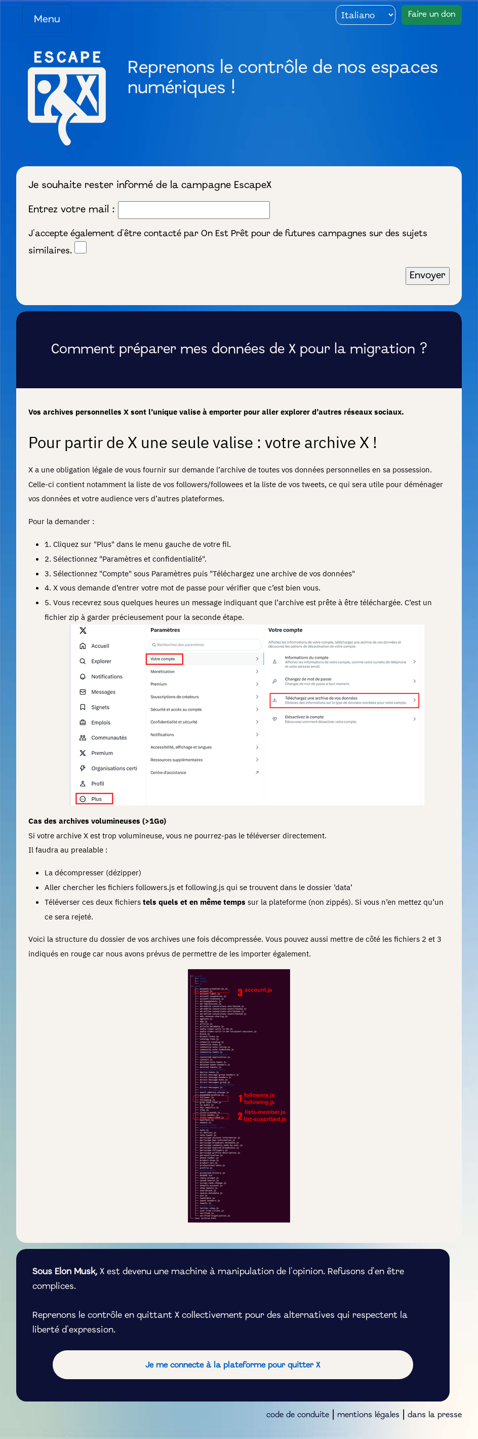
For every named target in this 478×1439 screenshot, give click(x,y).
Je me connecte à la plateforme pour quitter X (232, 1365)
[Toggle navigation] (47, 18)
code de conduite (297, 1415)
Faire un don (431, 14)
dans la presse (435, 1415)
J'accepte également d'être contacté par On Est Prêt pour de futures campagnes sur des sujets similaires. (227, 242)
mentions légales (368, 1415)
